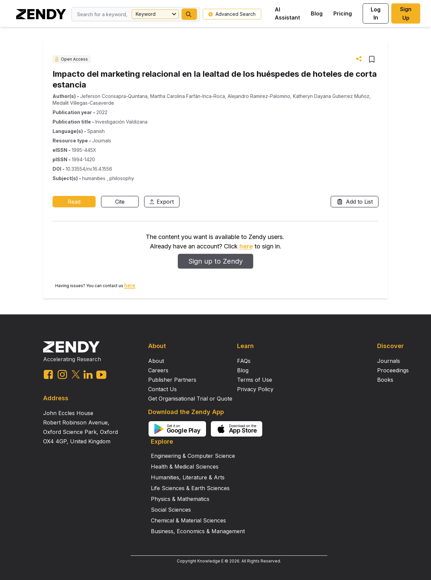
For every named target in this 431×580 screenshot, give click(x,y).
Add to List (354, 201)
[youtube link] (101, 375)
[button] (189, 14)
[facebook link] (48, 374)
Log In (375, 13)
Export (162, 201)
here (246, 246)
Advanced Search (232, 14)
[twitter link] (76, 374)
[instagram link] (62, 374)
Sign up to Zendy (215, 261)
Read (74, 201)
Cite (120, 201)
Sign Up (405, 13)
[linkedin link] (88, 374)
